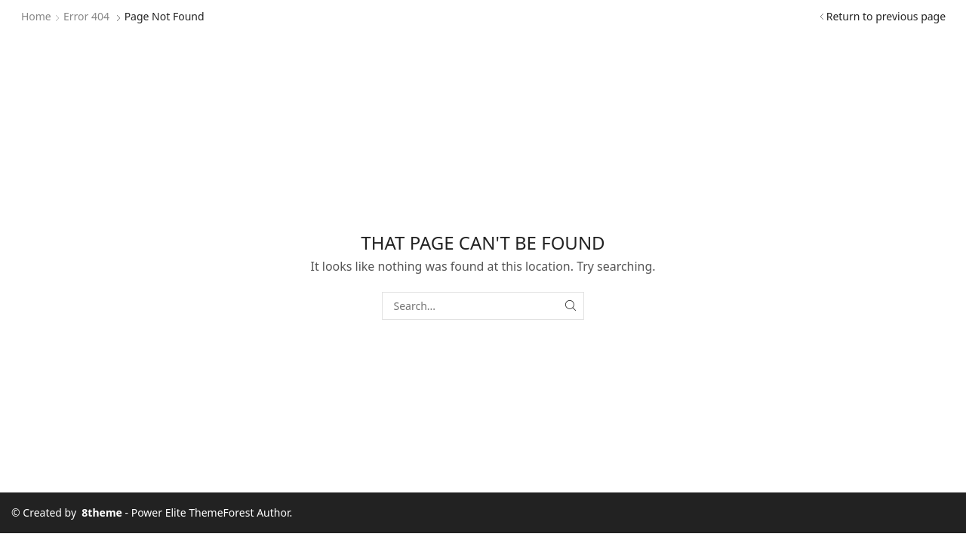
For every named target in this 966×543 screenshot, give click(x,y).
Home (36, 16)
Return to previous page (886, 16)
